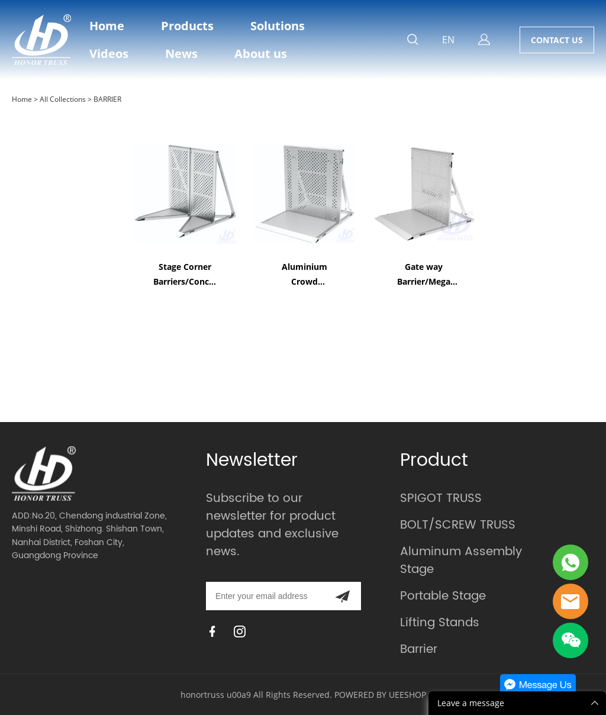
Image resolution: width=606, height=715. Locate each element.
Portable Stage (443, 596)
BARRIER (107, 99)
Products (187, 26)
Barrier (418, 649)
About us (260, 54)
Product (434, 460)
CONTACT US (557, 40)
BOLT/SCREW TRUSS (457, 525)
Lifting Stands (439, 623)
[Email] (265, 596)
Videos (108, 54)
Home (106, 26)
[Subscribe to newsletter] (342, 596)
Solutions (277, 26)
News (181, 54)
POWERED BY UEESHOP (380, 694)
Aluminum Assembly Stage (461, 560)
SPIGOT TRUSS (441, 498)
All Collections (63, 99)
